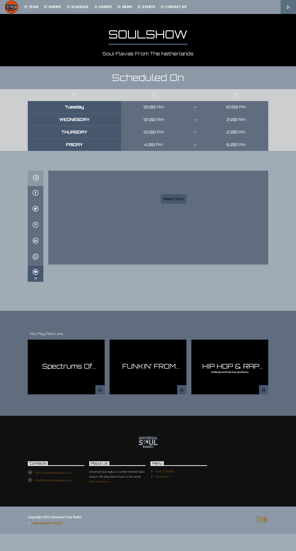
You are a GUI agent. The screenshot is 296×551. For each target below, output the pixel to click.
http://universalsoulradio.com (53, 490)
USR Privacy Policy (47, 540)
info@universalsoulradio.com (53, 497)
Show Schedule (164, 488)
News (127, 7)
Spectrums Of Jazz (67, 387)
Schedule (80, 7)
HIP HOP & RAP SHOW (230, 387)
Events (148, 7)
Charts (105, 7)
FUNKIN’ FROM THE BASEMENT (148, 387)
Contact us (175, 7)
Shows (55, 7)
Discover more (100, 499)
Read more (173, 216)
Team (33, 7)
